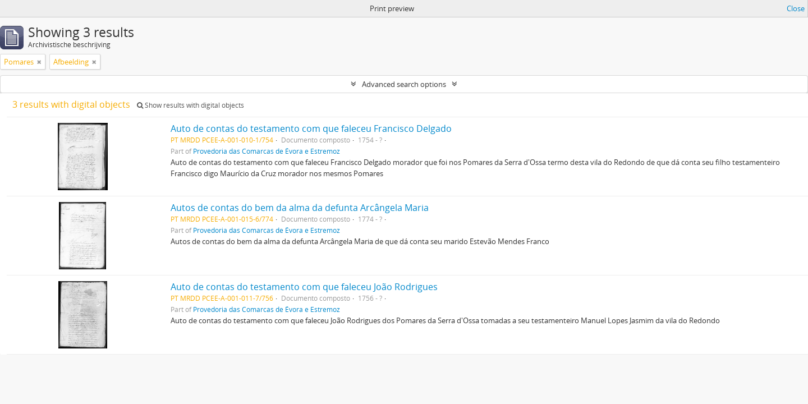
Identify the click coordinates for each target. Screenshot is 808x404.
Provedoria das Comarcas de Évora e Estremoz (266, 150)
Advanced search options (404, 84)
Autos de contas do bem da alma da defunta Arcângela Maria (300, 207)
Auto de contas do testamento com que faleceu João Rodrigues (304, 287)
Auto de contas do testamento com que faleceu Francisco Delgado (311, 128)
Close (796, 8)
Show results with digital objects (190, 105)
